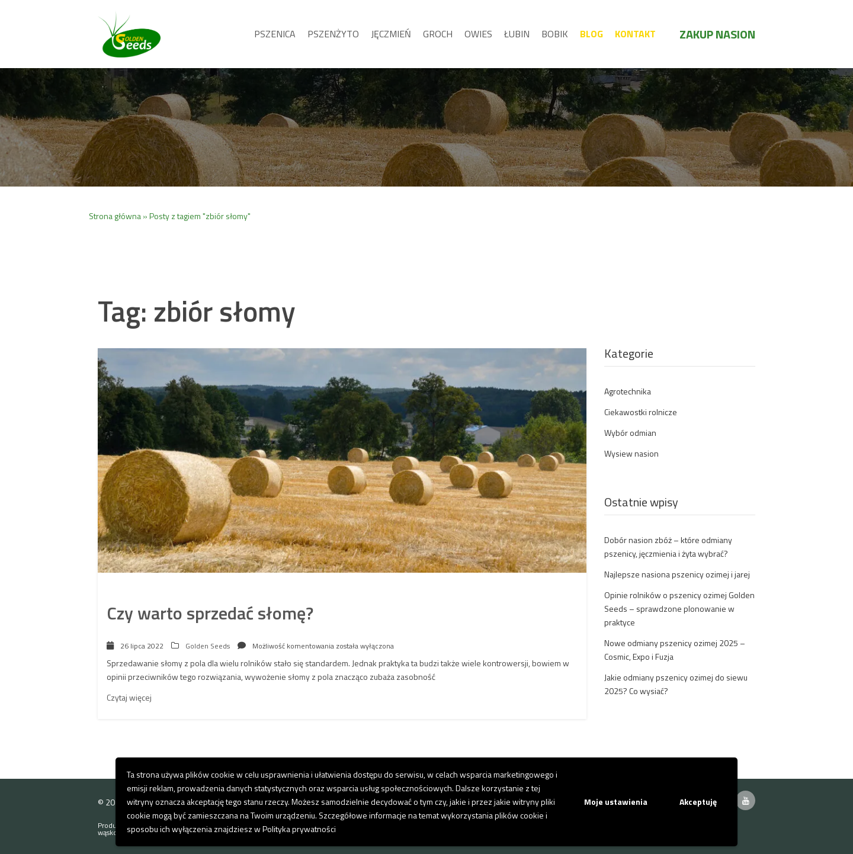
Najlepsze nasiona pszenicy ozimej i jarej (677, 574)
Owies (478, 34)
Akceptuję (698, 801)
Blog (591, 34)
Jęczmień (391, 34)
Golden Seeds (207, 645)
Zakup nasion (717, 34)
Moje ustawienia (615, 801)
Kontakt (635, 34)
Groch (438, 34)
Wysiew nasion (631, 453)
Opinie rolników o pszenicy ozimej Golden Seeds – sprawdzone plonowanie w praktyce (679, 608)
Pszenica (275, 34)
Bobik (554, 34)
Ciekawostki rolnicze (640, 412)
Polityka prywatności (299, 829)
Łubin (517, 34)
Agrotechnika (627, 391)
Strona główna (115, 216)
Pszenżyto (333, 34)
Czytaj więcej (129, 697)
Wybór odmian (630, 432)
